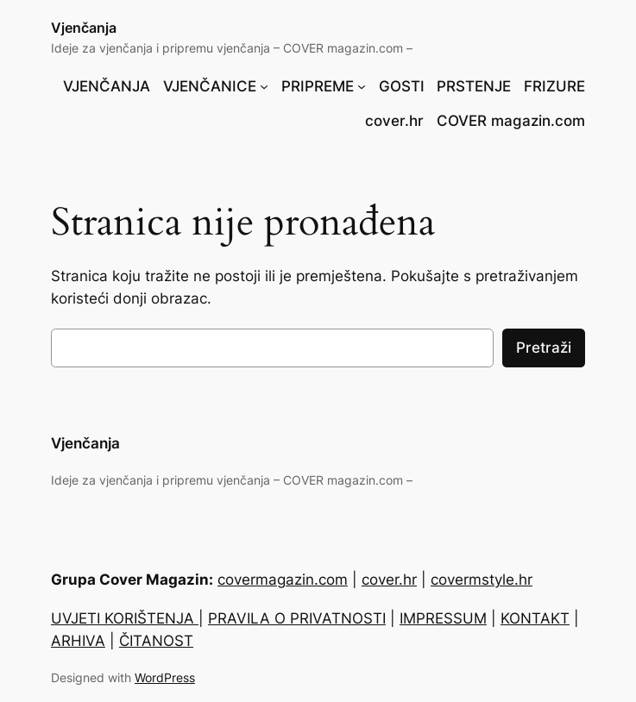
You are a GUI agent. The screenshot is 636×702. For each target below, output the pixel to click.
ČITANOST (156, 640)
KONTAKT (535, 618)
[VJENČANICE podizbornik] (264, 86)
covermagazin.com (282, 579)
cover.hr (389, 579)
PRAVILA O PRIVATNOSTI (297, 618)
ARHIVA (78, 640)
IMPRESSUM (443, 618)
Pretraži (543, 347)
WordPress (165, 677)
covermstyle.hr (481, 579)
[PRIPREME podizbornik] (361, 86)
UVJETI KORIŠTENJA (124, 618)
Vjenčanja (83, 27)
